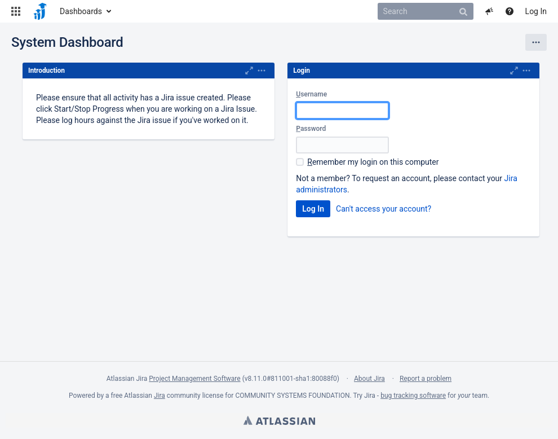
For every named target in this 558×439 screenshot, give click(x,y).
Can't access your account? (383, 208)
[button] (16, 11)
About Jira (369, 379)
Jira (159, 396)
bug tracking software (413, 396)
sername (311, 94)
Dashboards (81, 11)
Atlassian (279, 420)
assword (311, 129)
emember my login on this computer (373, 161)
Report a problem (425, 379)
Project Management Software (194, 379)
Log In (536, 11)
